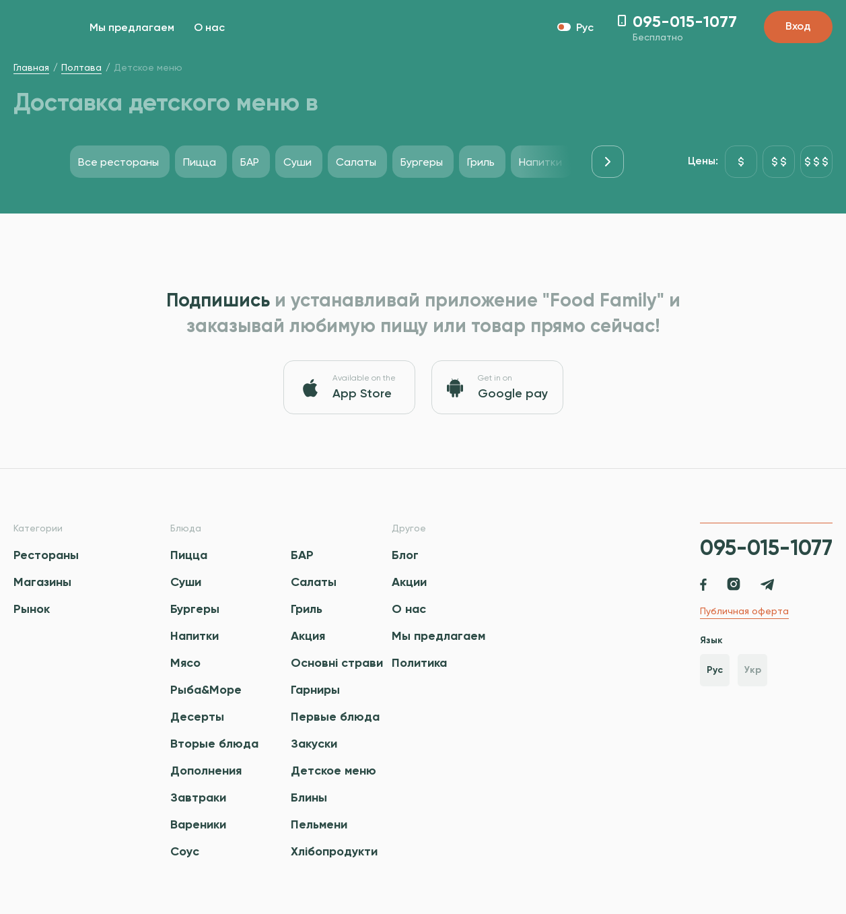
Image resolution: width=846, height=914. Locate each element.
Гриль (306, 608)
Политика (419, 662)
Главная (31, 67)
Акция (308, 635)
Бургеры (194, 608)
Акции (409, 582)
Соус (184, 851)
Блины (309, 797)
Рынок (31, 608)
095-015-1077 (766, 547)
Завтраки (198, 797)
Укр (752, 670)
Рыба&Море (206, 689)
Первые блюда (335, 716)
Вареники (198, 824)
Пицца (188, 555)
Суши (185, 582)
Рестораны (46, 555)
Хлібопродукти (334, 851)
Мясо (185, 662)
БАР (302, 555)
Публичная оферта (744, 611)
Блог (405, 555)
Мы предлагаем (132, 28)
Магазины (42, 582)
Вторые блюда (214, 743)
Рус (715, 670)
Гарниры (315, 689)
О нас (209, 28)
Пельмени (319, 824)
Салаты (314, 582)
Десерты (197, 716)
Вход (798, 27)
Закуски (314, 743)
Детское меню (333, 770)
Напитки (194, 635)
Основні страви (337, 662)
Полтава (81, 67)
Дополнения (206, 770)
